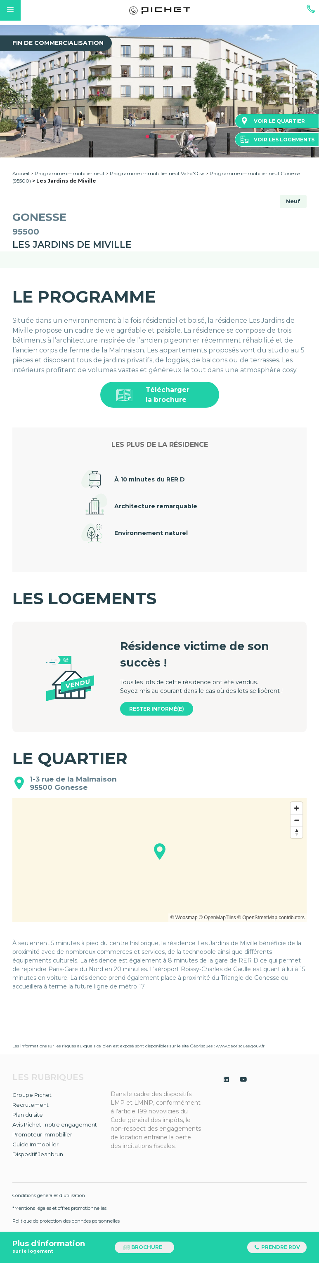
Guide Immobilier (35, 1144)
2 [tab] (160, 137)
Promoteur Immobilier (42, 1134)
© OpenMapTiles (217, 917)
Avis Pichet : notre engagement (54, 1124)
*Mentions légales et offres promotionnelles (59, 1208)
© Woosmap (184, 917)
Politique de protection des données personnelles (66, 1221)
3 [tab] (172, 137)
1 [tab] (147, 137)
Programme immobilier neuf (70, 173)
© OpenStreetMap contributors (271, 917)
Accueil (20, 173)
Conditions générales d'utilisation (48, 1195)
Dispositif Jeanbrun (37, 1154)
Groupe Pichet (32, 1095)
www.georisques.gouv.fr (240, 1046)
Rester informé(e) (156, 709)
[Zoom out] (296, 820)
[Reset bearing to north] (296, 832)
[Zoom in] (296, 808)
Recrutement (30, 1104)
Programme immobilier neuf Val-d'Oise (157, 173)
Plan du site (27, 1114)
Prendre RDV (276, 1247)
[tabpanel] (159, 91)
